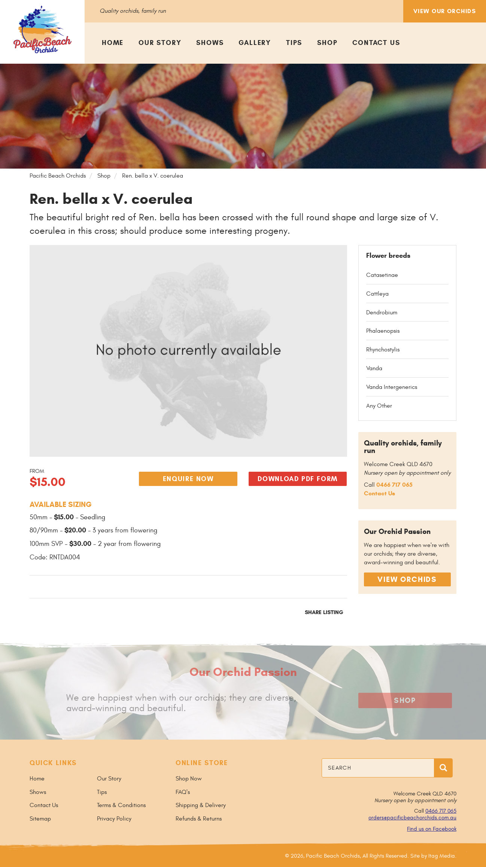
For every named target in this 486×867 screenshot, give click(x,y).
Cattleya (377, 293)
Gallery (255, 43)
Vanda (374, 368)
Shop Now (189, 778)
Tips (294, 43)
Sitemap (40, 818)
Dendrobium (381, 312)
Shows (210, 43)
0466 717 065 (394, 484)
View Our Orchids (444, 11)
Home (113, 43)
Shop (327, 43)
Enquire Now (188, 479)
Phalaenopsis (383, 330)
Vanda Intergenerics (391, 387)
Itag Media (441, 856)
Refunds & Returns (199, 818)
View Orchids (407, 579)
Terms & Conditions (121, 805)
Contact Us (376, 43)
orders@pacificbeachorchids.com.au (412, 818)
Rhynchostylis (383, 349)
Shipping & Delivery (201, 805)
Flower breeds (388, 255)
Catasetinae (382, 275)
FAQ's (183, 792)
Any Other (379, 405)
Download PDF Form (298, 479)
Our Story (160, 43)
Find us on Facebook (431, 829)
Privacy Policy (114, 818)
